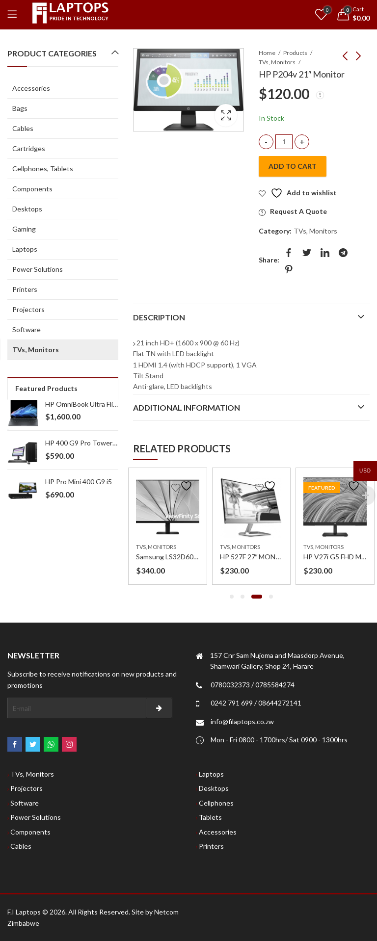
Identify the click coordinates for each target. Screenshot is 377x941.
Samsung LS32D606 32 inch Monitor (191, 556)
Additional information (186, 407)
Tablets (210, 817)
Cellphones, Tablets (42, 168)
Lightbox (226, 115)
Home (267, 52)
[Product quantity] (284, 142)
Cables (22, 128)
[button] (231, 596)
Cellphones (216, 803)
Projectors (28, 309)
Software (26, 329)
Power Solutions (37, 269)
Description (159, 317)
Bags (19, 108)
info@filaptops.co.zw (242, 721)
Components (32, 188)
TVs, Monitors (277, 62)
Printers (24, 289)
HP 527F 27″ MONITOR (256, 556)
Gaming (24, 229)
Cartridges (28, 148)
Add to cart (293, 166)
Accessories (31, 88)
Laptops (24, 249)
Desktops (27, 209)
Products (295, 52)
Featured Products (46, 388)
